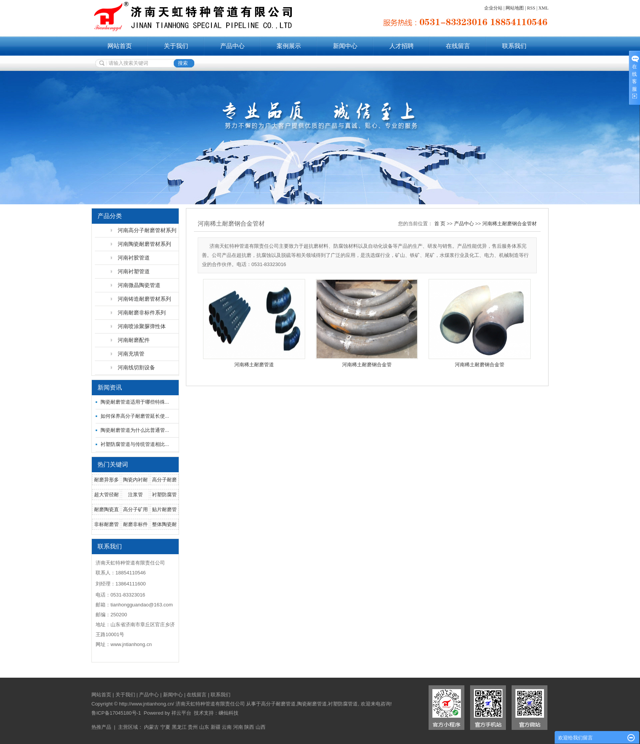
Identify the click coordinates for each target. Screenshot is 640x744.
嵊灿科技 (228, 713)
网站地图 (515, 8)
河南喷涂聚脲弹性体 (142, 326)
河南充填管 (131, 354)
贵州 (193, 727)
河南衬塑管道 (134, 271)
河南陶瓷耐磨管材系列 (144, 244)
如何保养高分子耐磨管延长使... (135, 416)
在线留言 (458, 46)
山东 (204, 727)
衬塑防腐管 (164, 494)
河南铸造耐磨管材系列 (144, 299)
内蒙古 (151, 727)
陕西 (249, 727)
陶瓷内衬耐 (135, 480)
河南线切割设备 (136, 367)
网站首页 (119, 46)
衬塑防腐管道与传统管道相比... (135, 444)
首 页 (440, 223)
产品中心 (232, 46)
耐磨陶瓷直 (106, 509)
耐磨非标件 (135, 524)
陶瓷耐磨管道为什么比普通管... (135, 430)
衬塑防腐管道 (343, 704)
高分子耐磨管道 (278, 704)
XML (543, 8)
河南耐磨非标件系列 (142, 312)
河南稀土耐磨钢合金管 (367, 364)
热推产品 (101, 727)
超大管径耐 (106, 494)
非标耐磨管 (106, 524)
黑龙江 (179, 727)
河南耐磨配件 (134, 340)
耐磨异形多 (106, 480)
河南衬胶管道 (134, 258)
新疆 (216, 727)
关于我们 (176, 46)
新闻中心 (345, 46)
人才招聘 (401, 46)
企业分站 (493, 8)
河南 (238, 727)
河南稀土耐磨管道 (254, 364)
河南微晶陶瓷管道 (139, 285)
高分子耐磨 (164, 480)
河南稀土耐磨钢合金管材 (509, 223)
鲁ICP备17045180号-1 (116, 713)
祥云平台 (181, 713)
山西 (261, 727)
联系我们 (514, 46)
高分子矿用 (135, 509)
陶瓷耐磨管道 (312, 704)
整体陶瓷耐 (164, 524)
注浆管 (135, 494)
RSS (531, 8)
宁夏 (165, 727)
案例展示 (289, 46)
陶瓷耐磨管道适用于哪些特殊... (135, 402)
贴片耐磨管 (164, 509)
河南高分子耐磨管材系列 (147, 230)
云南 (227, 727)
